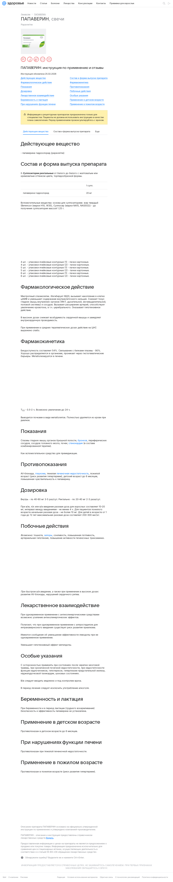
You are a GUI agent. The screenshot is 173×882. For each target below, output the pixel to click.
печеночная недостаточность (73, 473)
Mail (4, 877)
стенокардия (76, 443)
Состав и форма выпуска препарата (88, 78)
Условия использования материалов (82, 877)
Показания (26, 87)
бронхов (82, 440)
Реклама (24, 877)
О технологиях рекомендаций (127, 877)
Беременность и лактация (34, 100)
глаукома (40, 473)
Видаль (49, 838)
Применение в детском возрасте (87, 100)
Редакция (61, 877)
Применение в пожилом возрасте (87, 104)
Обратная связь (106, 877)
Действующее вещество (33, 78)
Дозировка (26, 91)
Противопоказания (79, 87)
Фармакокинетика (79, 82)
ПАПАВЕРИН (40, 14)
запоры (48, 535)
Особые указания (79, 95)
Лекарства (25, 14)
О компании (13, 877)
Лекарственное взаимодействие (37, 95)
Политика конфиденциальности (155, 877)
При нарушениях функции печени (38, 104)
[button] (34, 41)
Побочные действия (80, 91)
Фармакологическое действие (36, 82)
